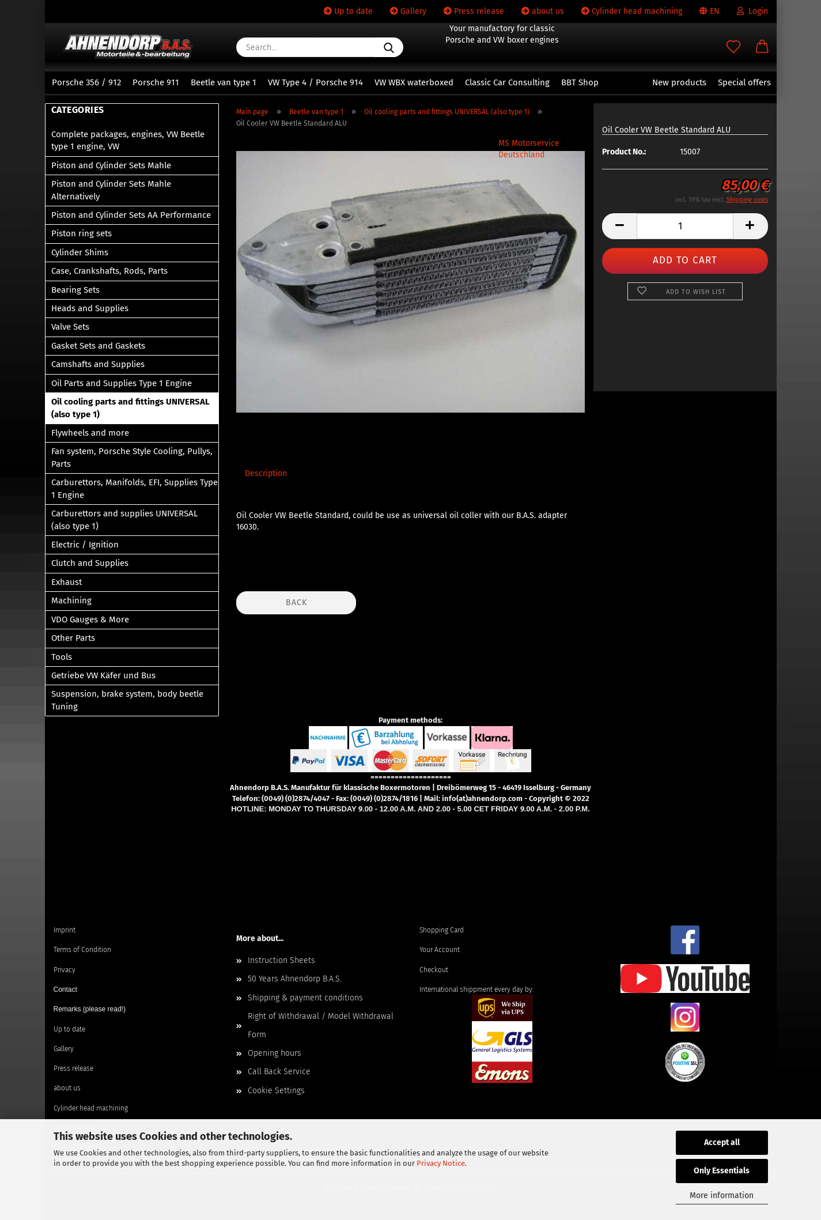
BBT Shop (580, 82)
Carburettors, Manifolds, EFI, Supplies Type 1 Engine (134, 488)
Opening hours (274, 1053)
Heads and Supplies (89, 308)
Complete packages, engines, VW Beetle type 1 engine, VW (128, 140)
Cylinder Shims (79, 252)
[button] (762, 47)
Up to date (348, 11)
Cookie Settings (276, 1091)
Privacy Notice (441, 1163)
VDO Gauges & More (90, 619)
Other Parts (73, 638)
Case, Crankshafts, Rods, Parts (109, 271)
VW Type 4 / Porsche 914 (315, 82)
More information (722, 1195)
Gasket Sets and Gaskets (98, 346)
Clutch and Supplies (89, 563)
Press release (474, 11)
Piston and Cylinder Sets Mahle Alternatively (111, 190)
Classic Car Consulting (507, 82)
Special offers (744, 82)
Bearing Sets (75, 290)
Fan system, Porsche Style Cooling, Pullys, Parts (132, 457)
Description (266, 473)
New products (679, 82)
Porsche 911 (156, 82)
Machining (71, 600)
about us (542, 11)
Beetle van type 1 (223, 82)
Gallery (408, 11)
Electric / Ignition (85, 544)
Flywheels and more (90, 433)
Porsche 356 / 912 (86, 82)
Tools (61, 657)
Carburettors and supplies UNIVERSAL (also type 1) (124, 519)
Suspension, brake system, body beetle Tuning (127, 700)
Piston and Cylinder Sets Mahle (111, 165)
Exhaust (66, 582)
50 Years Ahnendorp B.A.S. (295, 979)
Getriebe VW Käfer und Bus (103, 675)
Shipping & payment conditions (305, 998)
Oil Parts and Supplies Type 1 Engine (121, 383)
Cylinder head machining (631, 11)
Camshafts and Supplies (98, 364)
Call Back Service (279, 1072)
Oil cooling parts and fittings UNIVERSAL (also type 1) (130, 407)
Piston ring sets (81, 233)
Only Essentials (722, 1171)
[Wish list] (733, 47)
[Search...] (388, 47)
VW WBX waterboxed (413, 82)
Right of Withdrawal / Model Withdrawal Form (321, 1025)
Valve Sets (70, 327)
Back (296, 602)
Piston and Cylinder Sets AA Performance (131, 215)
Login (752, 11)
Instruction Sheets (281, 960)
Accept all (722, 1142)
